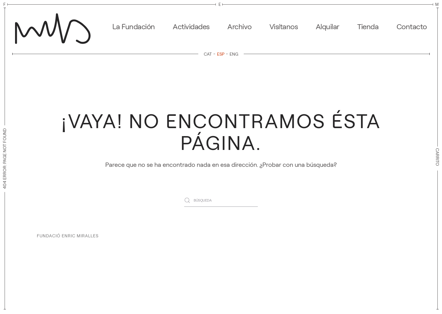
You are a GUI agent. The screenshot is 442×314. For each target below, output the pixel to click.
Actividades (191, 26)
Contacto (412, 26)
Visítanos (283, 26)
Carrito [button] (437, 158)
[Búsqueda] (221, 200)
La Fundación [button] (133, 26)
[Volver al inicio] (54, 27)
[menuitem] (208, 54)
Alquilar (327, 26)
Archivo (239, 26)
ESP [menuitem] (220, 54)
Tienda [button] (367, 26)
